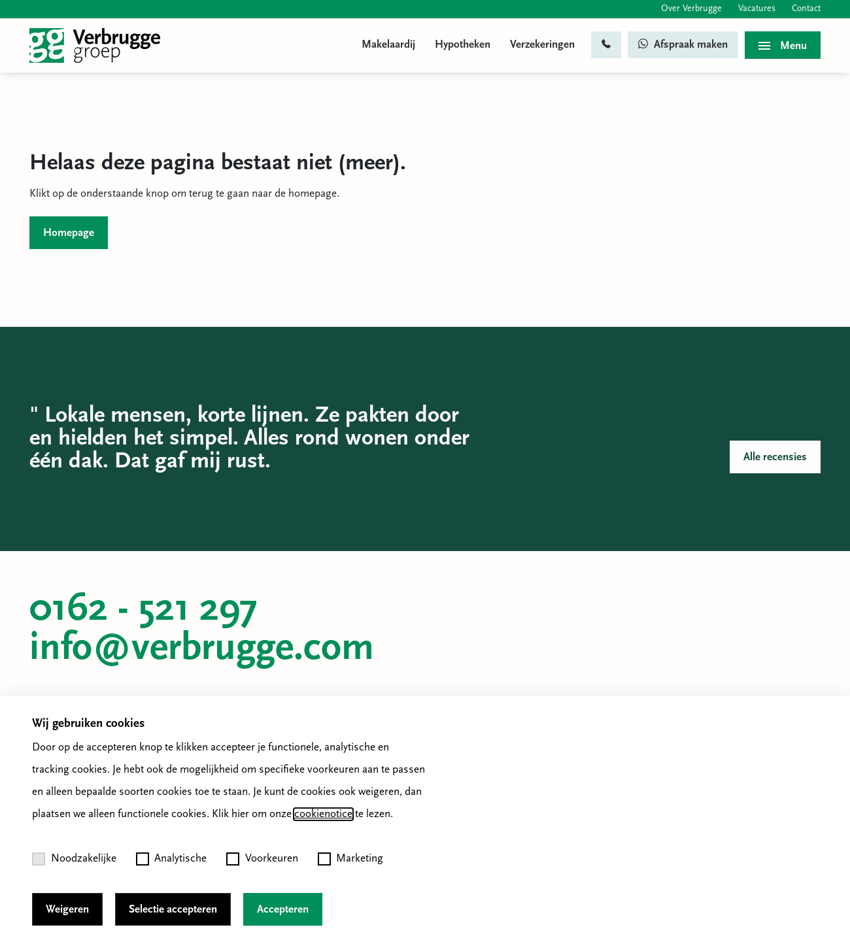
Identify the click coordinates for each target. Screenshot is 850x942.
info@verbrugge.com (201, 649)
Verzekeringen (542, 44)
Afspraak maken (683, 44)
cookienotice (323, 814)
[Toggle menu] (783, 45)
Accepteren (283, 909)
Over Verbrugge (691, 9)
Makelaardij (388, 44)
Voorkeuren (262, 859)
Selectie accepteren (173, 909)
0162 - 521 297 (143, 610)
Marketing (351, 859)
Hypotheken (462, 44)
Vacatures (756, 9)
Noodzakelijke (74, 859)
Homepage (68, 233)
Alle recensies (775, 457)
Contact (806, 9)
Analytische (171, 859)
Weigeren (67, 909)
